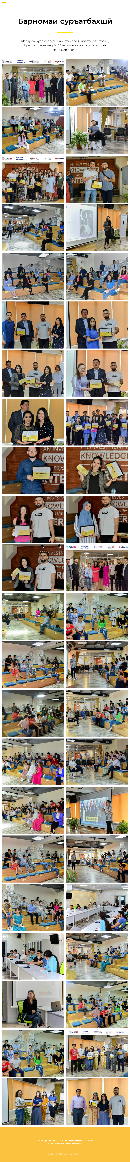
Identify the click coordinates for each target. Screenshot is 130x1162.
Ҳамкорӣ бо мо (46, 1140)
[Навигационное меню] (4, 4)
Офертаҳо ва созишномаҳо (65, 1143)
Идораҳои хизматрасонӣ (77, 1140)
